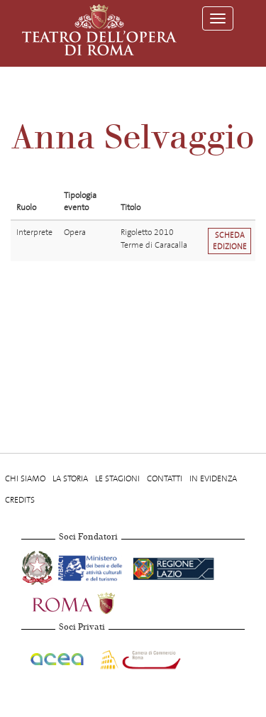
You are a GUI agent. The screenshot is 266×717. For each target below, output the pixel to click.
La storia (70, 478)
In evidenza (213, 478)
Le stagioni (117, 478)
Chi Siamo (25, 478)
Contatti (164, 478)
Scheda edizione (230, 240)
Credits (20, 499)
